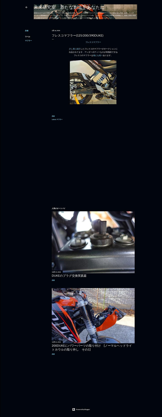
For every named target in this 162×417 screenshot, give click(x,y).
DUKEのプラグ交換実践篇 (69, 275)
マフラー (28, 41)
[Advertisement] (93, 144)
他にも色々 (98, 55)
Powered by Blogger (81, 409)
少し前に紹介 (75, 49)
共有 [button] (26, 31)
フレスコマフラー (93, 42)
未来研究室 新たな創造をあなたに (69, 7)
